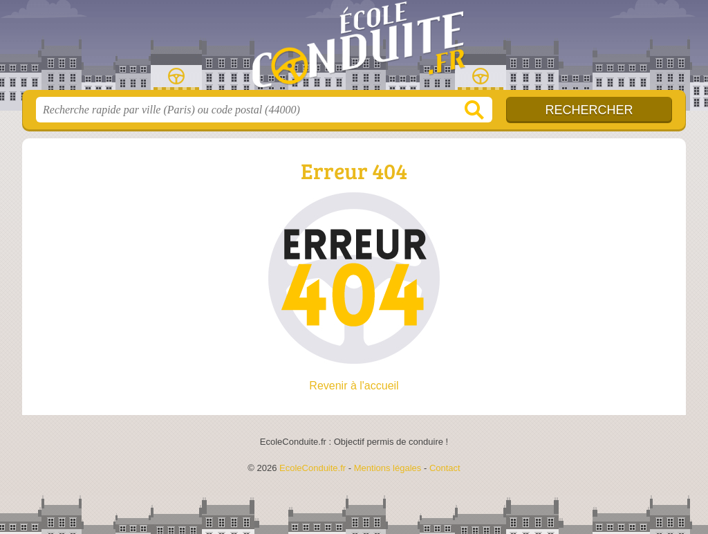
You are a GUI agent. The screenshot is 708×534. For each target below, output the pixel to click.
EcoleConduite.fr (354, 49)
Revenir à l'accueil (353, 386)
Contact (444, 468)
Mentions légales (388, 468)
